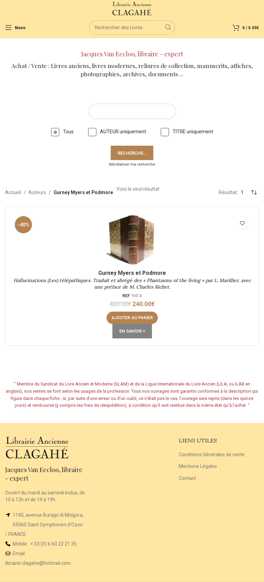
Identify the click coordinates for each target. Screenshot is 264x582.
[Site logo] (132, 8)
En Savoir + (132, 331)
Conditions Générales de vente (212, 454)
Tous (62, 131)
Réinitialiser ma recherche (132, 164)
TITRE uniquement (187, 131)
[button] (132, 318)
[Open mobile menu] (15, 27)
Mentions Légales (198, 466)
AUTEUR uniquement (117, 131)
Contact (187, 478)
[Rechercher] (132, 27)
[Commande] (254, 192)
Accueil (13, 192)
